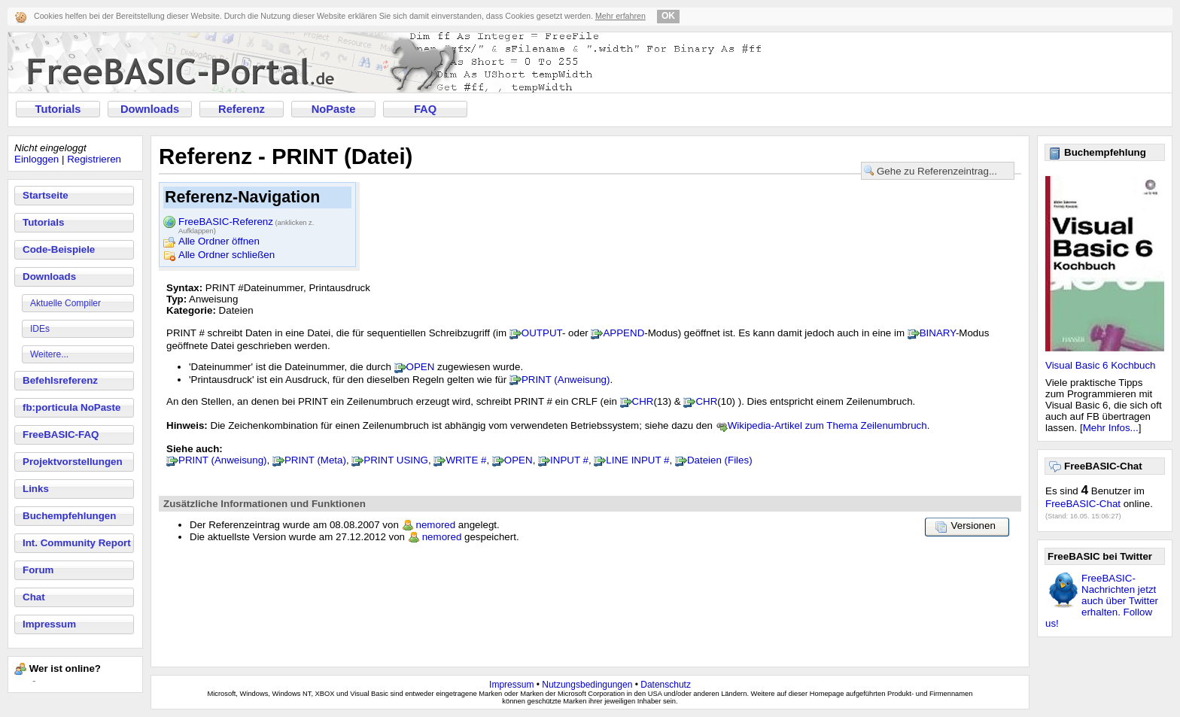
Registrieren (94, 159)
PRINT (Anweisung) (566, 379)
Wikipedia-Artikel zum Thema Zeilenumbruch (827, 425)
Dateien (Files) (720, 460)
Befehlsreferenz (60, 380)
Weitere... (49, 354)
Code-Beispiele (59, 249)
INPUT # (569, 460)
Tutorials (58, 109)
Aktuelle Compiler (65, 303)
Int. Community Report (77, 542)
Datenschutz (665, 684)
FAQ (425, 109)
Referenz (241, 109)
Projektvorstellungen (73, 461)
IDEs (40, 329)
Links (36, 488)
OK (668, 16)
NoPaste (334, 109)
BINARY (938, 333)
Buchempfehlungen (69, 515)
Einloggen (36, 159)
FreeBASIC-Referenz (246, 222)
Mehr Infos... (1111, 427)
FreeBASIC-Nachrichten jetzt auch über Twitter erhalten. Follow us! (1101, 601)
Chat (34, 597)
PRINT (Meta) (315, 460)
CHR (643, 401)
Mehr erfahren (620, 15)
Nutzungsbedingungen (587, 684)
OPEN (420, 366)
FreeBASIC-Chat (1083, 503)
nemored (436, 524)
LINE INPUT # (637, 460)
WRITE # (466, 460)
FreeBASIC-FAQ (61, 434)
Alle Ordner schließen (226, 254)
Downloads (149, 109)
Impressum (49, 624)
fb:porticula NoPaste (71, 407)
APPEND (623, 333)
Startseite (45, 195)
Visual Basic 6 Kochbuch (1100, 365)
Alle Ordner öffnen (219, 241)
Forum (38, 570)
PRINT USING (395, 460)
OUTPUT (542, 333)
